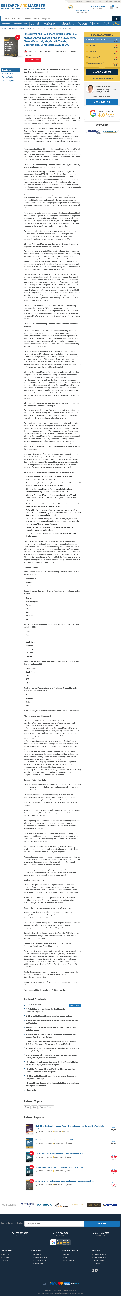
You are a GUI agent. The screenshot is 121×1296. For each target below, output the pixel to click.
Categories (37, 1254)
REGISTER (101, 1224)
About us (6, 1254)
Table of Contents (8, 73)
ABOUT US (79, 1)
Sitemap (48, 1290)
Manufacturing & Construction (49, 23)
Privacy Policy (56, 1290)
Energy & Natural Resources (66, 23)
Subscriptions (38, 1264)
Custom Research (39, 1260)
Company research (40, 1257)
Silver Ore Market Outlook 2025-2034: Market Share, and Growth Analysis (64, 1181)
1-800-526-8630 (82, 10)
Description (6, 70)
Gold (34, 1107)
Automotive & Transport (82, 23)
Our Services (116, 23)
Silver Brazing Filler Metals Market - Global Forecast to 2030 (59, 1154)
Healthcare (6, 24)
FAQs (65, 1257)
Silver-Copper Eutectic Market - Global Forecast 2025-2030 (59, 1167)
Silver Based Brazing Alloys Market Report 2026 (54, 1140)
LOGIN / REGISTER (113, 1)
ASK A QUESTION (102, 102)
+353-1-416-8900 (98, 7)
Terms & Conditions (69, 1290)
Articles (97, 1264)
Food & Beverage (106, 23)
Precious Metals (46, 1107)
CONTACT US (90, 1)
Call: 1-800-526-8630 (102, 97)
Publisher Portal (100, 1257)
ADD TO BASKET (102, 72)
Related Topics (7, 77)
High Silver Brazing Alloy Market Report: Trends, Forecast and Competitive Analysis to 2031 (69, 1127)
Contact (66, 1254)
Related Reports (8, 81)
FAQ (100, 1)
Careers (6, 1257)
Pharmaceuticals (20, 24)
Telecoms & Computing (94, 23)
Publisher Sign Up (100, 1254)
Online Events (99, 1260)
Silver (27, 1107)
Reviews (6, 1260)
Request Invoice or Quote (102, 78)
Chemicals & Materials (35, 23)
